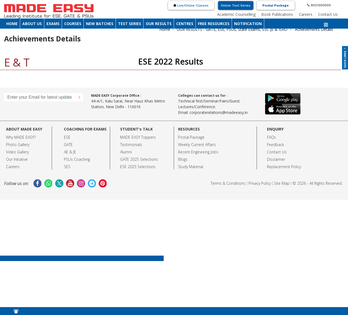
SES (67, 166)
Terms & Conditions (228, 183)
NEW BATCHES (99, 23)
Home (164, 29)
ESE (67, 137)
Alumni (126, 152)
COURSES (72, 23)
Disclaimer (276, 159)
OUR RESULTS (159, 23)
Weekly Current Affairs (197, 144)
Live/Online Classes (191, 5)
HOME (12, 23)
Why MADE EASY (20, 137)
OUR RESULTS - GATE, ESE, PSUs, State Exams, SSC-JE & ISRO (232, 29)
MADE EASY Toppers (138, 137)
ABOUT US (32, 23)
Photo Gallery (17, 144)
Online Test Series (235, 5)
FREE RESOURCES (213, 23)
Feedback (275, 144)
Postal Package (275, 5)
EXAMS (53, 23)
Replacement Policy (284, 166)
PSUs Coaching (77, 159)
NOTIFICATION (248, 23)
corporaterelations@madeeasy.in (218, 112)
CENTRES (184, 23)
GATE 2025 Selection (138, 159)
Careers (305, 14)
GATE (68, 144)
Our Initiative (17, 159)
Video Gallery (17, 152)
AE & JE (70, 152)
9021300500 (319, 5)
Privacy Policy (259, 183)
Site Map (282, 183)
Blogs (183, 159)
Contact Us (328, 14)
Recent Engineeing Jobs (198, 152)
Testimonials (131, 144)
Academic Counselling (236, 14)
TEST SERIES (129, 23)
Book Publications (277, 14)
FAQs (271, 137)
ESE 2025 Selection (137, 166)
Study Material (190, 166)
